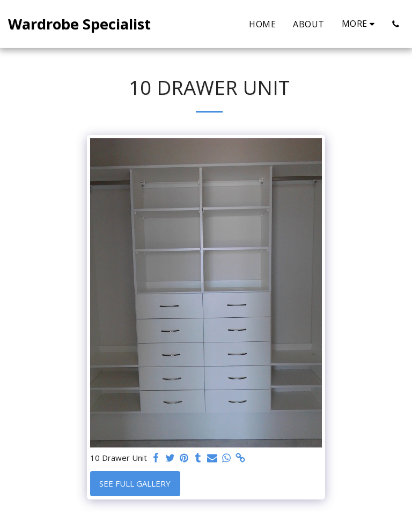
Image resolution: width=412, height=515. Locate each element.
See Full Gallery (135, 483)
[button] (395, 24)
